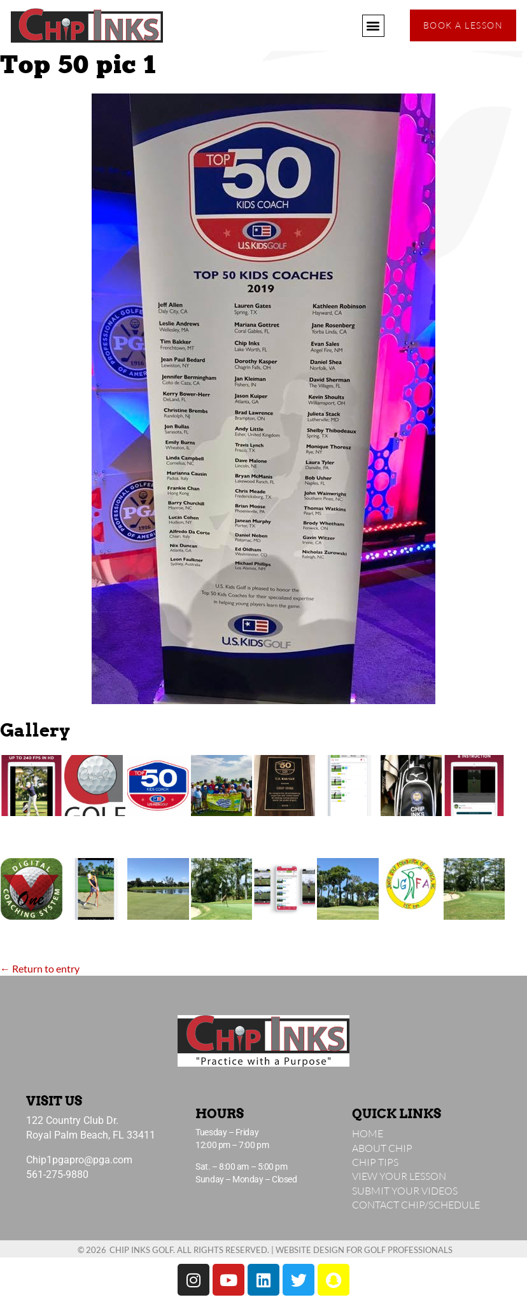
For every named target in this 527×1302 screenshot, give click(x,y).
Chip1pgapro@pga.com (79, 1160)
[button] (373, 26)
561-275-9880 (57, 1174)
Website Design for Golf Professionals (364, 1250)
